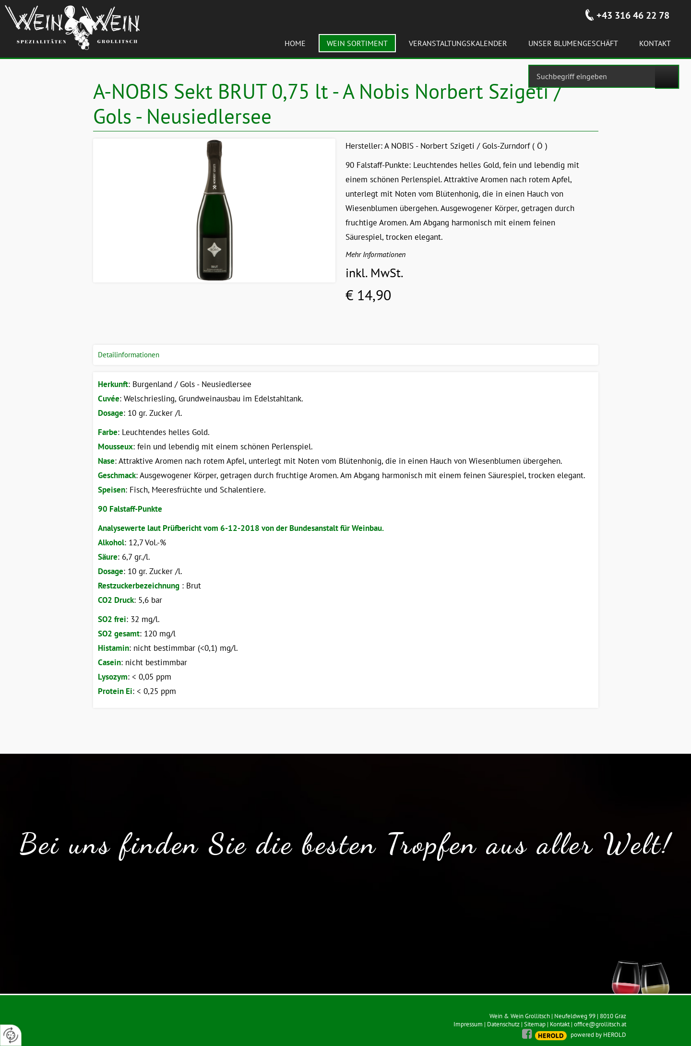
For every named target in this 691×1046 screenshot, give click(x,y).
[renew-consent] (11, 1035)
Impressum (468, 1024)
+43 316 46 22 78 (632, 15)
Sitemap (535, 1024)
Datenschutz (503, 1024)
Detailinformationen (128, 354)
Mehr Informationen (375, 254)
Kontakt (560, 1024)
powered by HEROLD (598, 1035)
